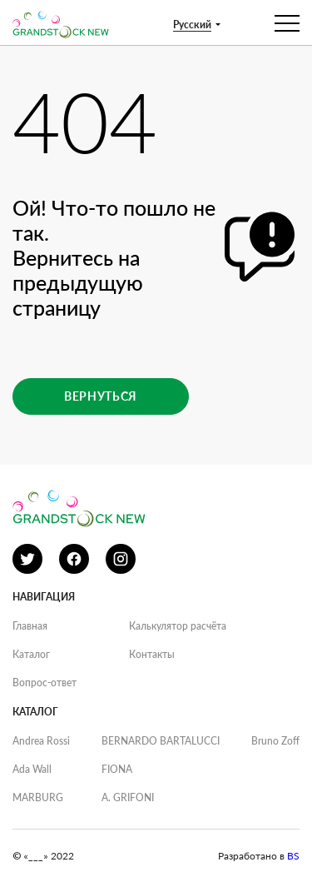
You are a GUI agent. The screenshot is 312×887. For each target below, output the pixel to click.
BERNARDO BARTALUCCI (161, 741)
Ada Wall (32, 769)
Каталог (31, 654)
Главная (29, 626)
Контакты (152, 654)
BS (293, 856)
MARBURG (37, 797)
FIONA (117, 769)
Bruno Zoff (275, 741)
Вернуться (100, 396)
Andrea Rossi (41, 741)
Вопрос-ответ (44, 682)
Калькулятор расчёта (177, 626)
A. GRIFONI (128, 797)
